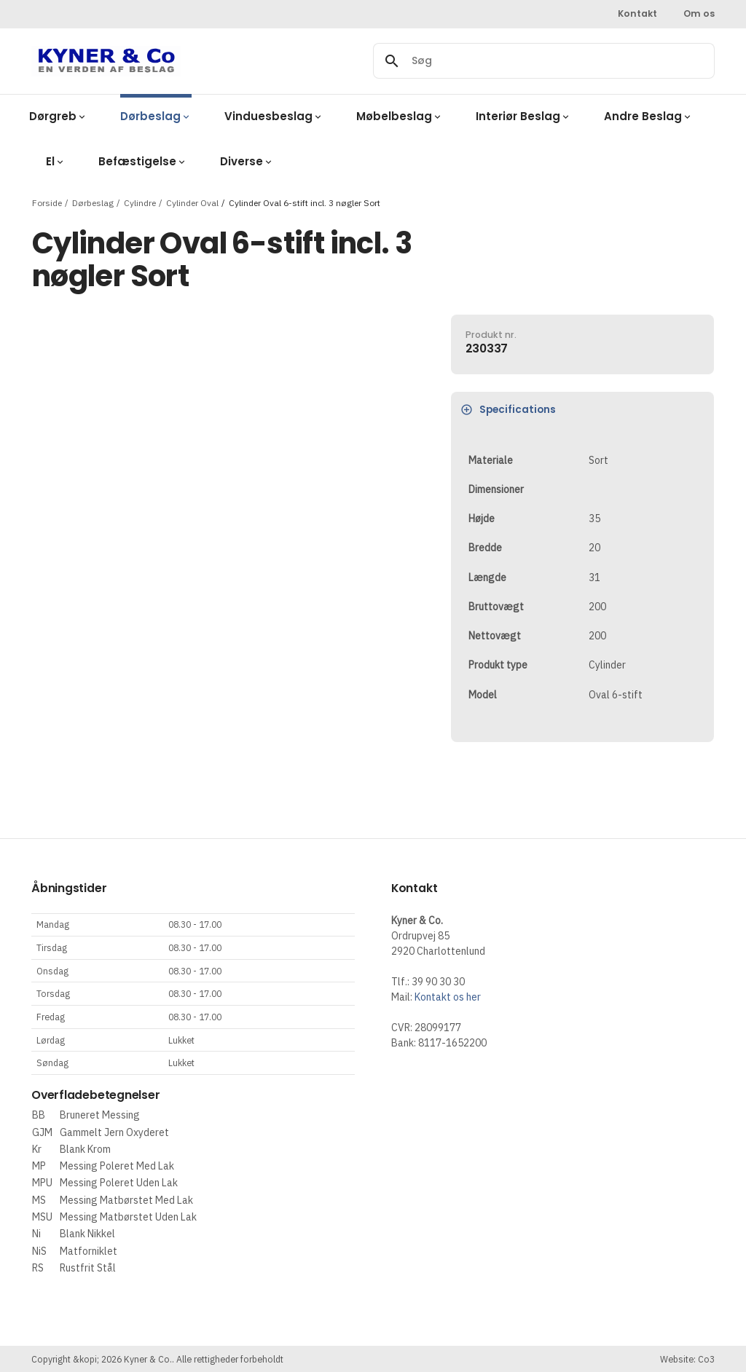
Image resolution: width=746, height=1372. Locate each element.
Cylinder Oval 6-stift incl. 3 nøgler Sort (304, 202)
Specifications (508, 410)
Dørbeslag (93, 202)
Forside (47, 202)
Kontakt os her (448, 997)
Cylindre (140, 202)
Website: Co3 (687, 1359)
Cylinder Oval (192, 202)
